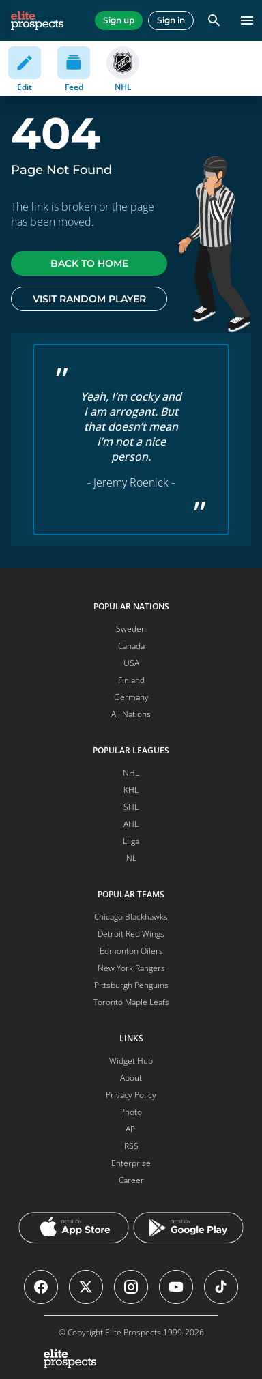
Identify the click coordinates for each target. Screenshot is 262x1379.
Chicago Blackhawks (131, 917)
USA (131, 663)
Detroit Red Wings (131, 934)
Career (131, 1180)
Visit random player (89, 299)
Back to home (89, 263)
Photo (131, 1112)
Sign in (171, 20)
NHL (131, 773)
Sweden (131, 629)
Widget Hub (131, 1060)
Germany (131, 697)
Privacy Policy (131, 1095)
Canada (131, 646)
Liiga (131, 841)
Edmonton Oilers (131, 951)
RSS (131, 1146)
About (131, 1078)
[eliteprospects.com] (37, 20)
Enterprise (131, 1163)
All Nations (131, 714)
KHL (131, 790)
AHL (131, 824)
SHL (131, 807)
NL (131, 858)
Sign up (118, 20)
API (131, 1129)
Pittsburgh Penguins (131, 985)
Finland (131, 680)
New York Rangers (131, 968)
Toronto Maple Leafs (131, 1002)
